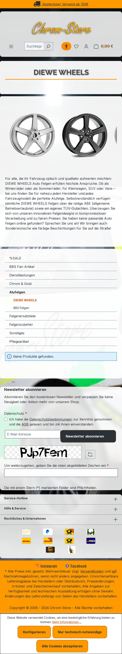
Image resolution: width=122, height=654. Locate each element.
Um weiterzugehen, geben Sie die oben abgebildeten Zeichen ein (56, 465)
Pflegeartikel (19, 341)
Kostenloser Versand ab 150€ (61, 4)
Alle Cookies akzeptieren (62, 646)
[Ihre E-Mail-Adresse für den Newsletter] (32, 434)
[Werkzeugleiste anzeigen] (66, 46)
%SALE (15, 258)
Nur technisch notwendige (80, 632)
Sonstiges (16, 333)
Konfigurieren (34, 632)
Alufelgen (17, 292)
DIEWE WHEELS (25, 300)
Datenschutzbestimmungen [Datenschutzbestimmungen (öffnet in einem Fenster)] (50, 419)
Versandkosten (92, 571)
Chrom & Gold (20, 284)
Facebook (76, 566)
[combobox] (34, 46)
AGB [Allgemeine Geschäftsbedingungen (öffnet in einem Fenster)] (25, 424)
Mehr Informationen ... (66, 622)
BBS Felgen (21, 308)
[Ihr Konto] (86, 46)
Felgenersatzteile (22, 316)
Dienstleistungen (22, 275)
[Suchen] (48, 46)
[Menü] (11, 46)
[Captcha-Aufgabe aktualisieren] (90, 454)
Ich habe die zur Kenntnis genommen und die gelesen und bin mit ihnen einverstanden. (60, 421)
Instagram (46, 566)
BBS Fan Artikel (21, 267)
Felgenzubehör (21, 324)
